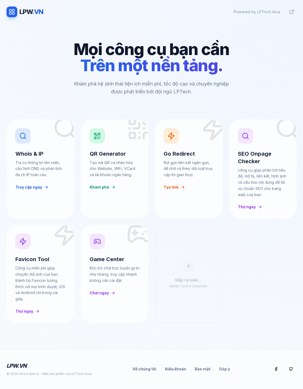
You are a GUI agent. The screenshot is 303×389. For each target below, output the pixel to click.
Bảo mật (202, 369)
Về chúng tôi (144, 369)
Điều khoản (175, 369)
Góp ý (224, 369)
